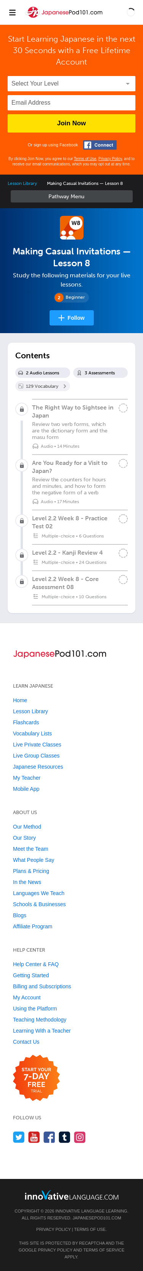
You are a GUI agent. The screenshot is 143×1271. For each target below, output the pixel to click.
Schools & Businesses (39, 904)
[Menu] (12, 12)
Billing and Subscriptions (42, 986)
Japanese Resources (38, 767)
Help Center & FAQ (36, 964)
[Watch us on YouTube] (34, 1137)
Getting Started (31, 975)
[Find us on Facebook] (49, 1137)
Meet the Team (30, 849)
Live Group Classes (36, 756)
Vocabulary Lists (32, 733)
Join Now (71, 123)
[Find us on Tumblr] (65, 1137)
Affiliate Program (32, 926)
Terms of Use (85, 159)
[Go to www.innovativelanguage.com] (72, 1195)
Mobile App (26, 789)
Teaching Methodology (39, 1020)
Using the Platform (35, 1008)
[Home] (64, 18)
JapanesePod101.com (96, 1218)
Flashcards (26, 722)
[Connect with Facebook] (99, 145)
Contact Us (26, 1042)
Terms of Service (103, 1250)
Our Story (24, 838)
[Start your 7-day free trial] (36, 1078)
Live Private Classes (37, 745)
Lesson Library (22, 183)
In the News (27, 882)
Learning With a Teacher (42, 1031)
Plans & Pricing (31, 871)
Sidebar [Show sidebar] (72, 196)
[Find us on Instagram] (80, 1137)
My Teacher (26, 778)
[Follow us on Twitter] (19, 1137)
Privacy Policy (110, 159)
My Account (26, 997)
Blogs (19, 915)
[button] (131, 12)
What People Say (33, 860)
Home (20, 700)
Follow (75, 318)
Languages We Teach (38, 893)
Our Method (27, 827)
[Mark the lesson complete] (123, 408)
